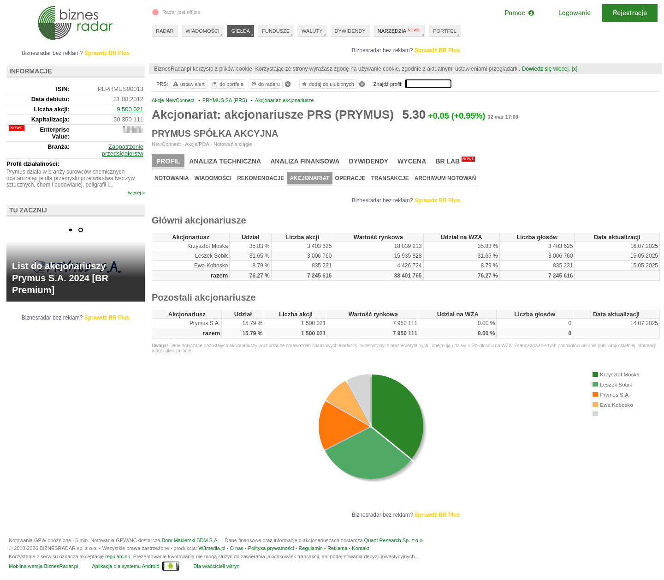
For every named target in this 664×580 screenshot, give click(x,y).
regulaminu (117, 556)
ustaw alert (188, 84)
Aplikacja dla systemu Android (125, 566)
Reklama (337, 548)
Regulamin (310, 548)
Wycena (411, 161)
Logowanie (574, 13)
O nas (236, 548)
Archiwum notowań (445, 178)
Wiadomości (212, 178)
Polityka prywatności (271, 548)
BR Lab (455, 161)
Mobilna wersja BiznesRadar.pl (43, 566)
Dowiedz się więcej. (546, 69)
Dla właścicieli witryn (216, 566)
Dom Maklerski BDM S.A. (190, 540)
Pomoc (519, 13)
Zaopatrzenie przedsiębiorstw (122, 150)
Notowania (171, 178)
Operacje (350, 178)
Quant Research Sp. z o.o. (394, 540)
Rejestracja (630, 13)
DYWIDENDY (350, 31)
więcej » (136, 192)
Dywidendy (369, 161)
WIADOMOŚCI (202, 31)
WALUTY (312, 31)
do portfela (227, 84)
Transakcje (390, 178)
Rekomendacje (260, 178)
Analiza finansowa (304, 161)
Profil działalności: (32, 163)
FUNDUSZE (276, 31)
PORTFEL (444, 31)
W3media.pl (211, 548)
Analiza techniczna (225, 161)
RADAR (165, 31)
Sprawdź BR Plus (437, 50)
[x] (575, 69)
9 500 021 (130, 109)
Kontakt (360, 548)
